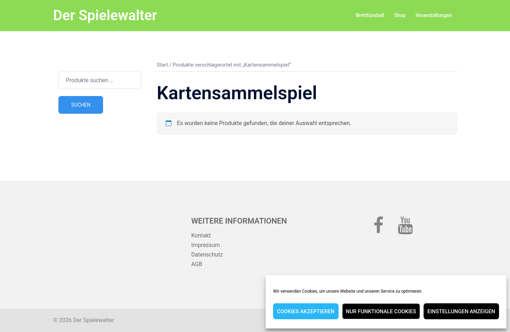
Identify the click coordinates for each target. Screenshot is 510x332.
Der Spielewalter (105, 15)
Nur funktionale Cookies (381, 311)
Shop (400, 15)
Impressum (205, 245)
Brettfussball (370, 15)
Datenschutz (207, 254)
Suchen (80, 105)
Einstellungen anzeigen (461, 311)
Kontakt (201, 235)
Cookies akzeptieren (305, 311)
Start (162, 65)
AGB (196, 264)
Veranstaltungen (433, 15)
